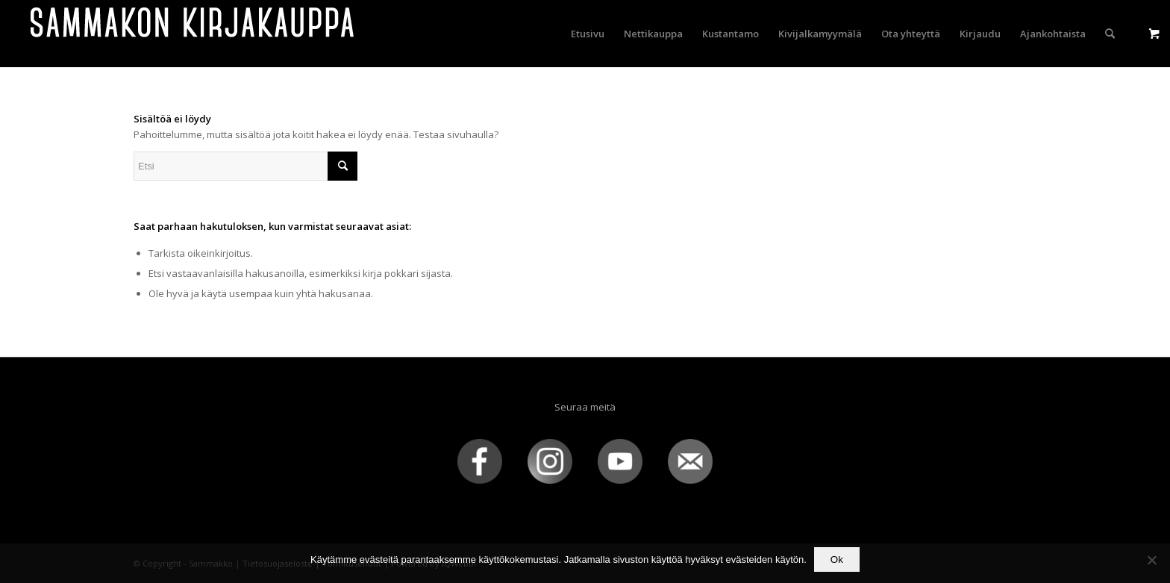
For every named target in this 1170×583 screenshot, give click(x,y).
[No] (1151, 559)
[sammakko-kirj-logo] (193, 33)
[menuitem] (587, 33)
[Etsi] (1109, 33)
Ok (836, 559)
